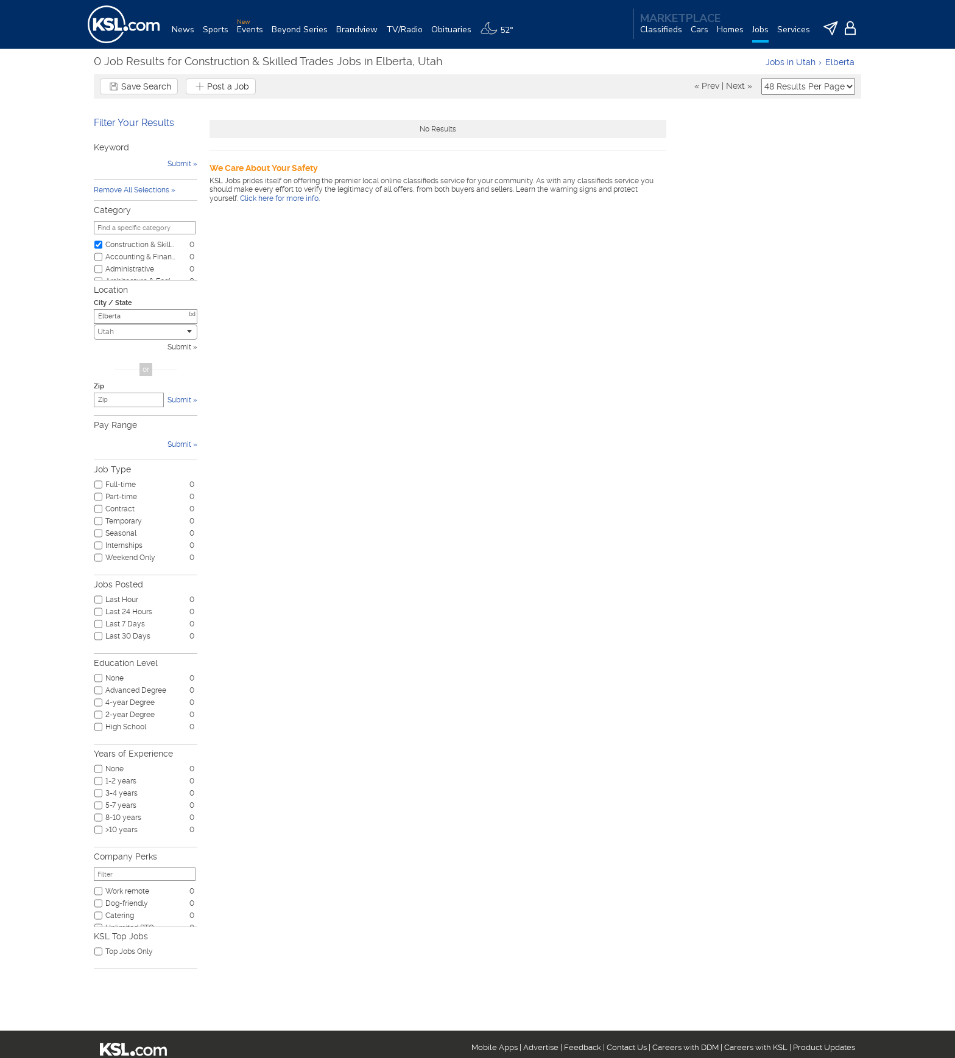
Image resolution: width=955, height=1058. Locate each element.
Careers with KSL (756, 1047)
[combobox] (145, 332)
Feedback (582, 1047)
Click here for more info (279, 198)
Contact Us (627, 1047)
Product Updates (824, 1047)
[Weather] (501, 34)
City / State (113, 303)
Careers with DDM (685, 1047)
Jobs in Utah (791, 62)
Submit (179, 347)
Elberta (840, 62)
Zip (99, 386)
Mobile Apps (494, 1047)
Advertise (541, 1047)
